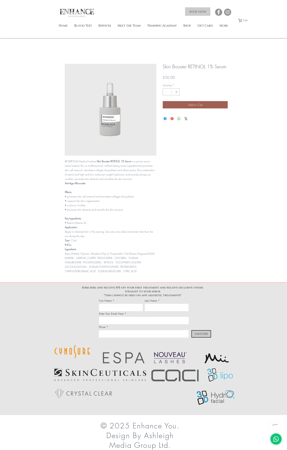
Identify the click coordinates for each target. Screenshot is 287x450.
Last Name (151, 300)
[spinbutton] (171, 92)
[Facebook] (218, 12)
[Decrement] (165, 92)
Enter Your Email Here (111, 313)
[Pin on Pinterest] (172, 118)
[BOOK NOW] (197, 11)
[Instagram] (227, 12)
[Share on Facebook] (165, 118)
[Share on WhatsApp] (179, 118)
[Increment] (176, 92)
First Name (105, 300)
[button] (245, 20)
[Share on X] (186, 118)
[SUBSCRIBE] (201, 334)
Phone (102, 327)
